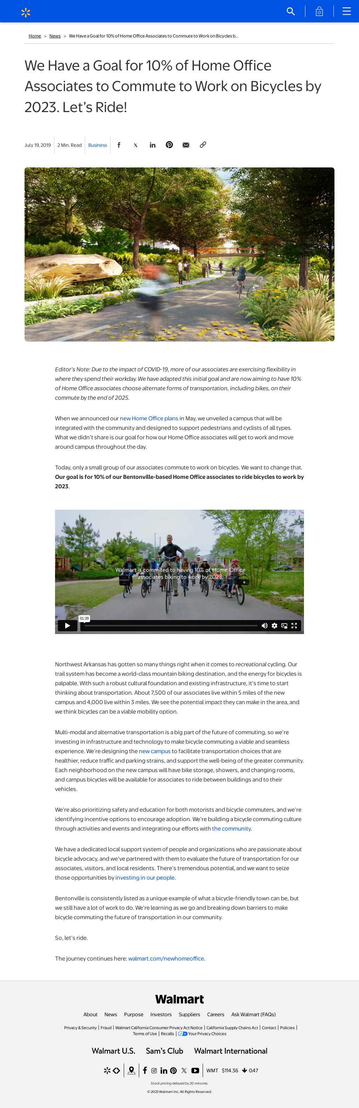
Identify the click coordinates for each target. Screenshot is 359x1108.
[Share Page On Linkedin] (152, 145)
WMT (212, 1070)
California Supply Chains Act (232, 1027)
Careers (215, 1014)
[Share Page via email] (186, 145)
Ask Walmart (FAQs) (253, 1014)
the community (231, 828)
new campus (155, 751)
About (90, 1014)
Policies (287, 1027)
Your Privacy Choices (207, 1033)
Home (35, 36)
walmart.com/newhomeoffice (166, 958)
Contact (269, 1027)
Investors (161, 1014)
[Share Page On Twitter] (135, 145)
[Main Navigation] (349, 11)
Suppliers (189, 1014)
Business (97, 145)
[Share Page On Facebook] (118, 145)
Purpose (133, 1014)
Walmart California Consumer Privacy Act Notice (159, 1027)
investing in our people (145, 877)
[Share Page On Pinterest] (169, 145)
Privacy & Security (80, 1027)
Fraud (106, 1027)
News (55, 36)
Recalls (167, 1033)
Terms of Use (145, 1033)
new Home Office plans (149, 418)
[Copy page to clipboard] (203, 145)
